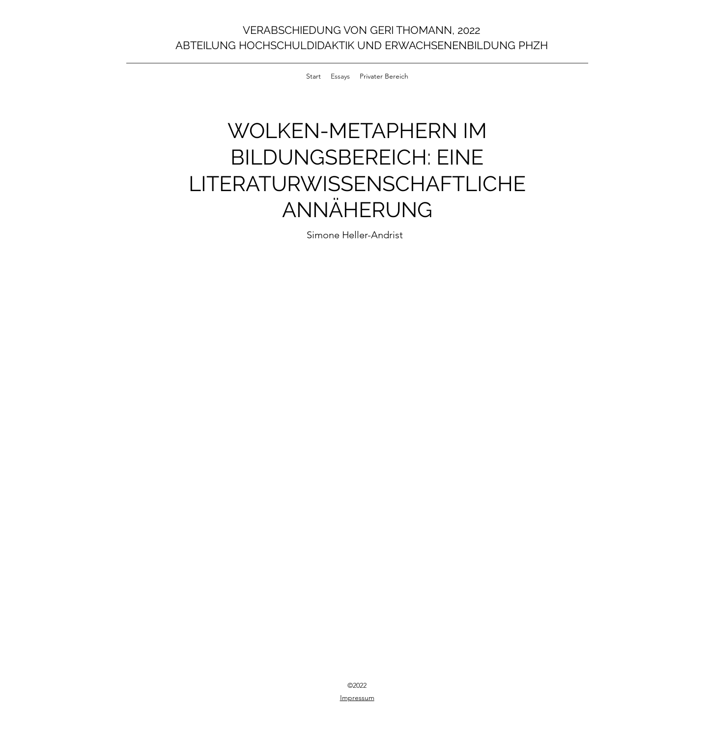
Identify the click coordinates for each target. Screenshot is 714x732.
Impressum (357, 697)
